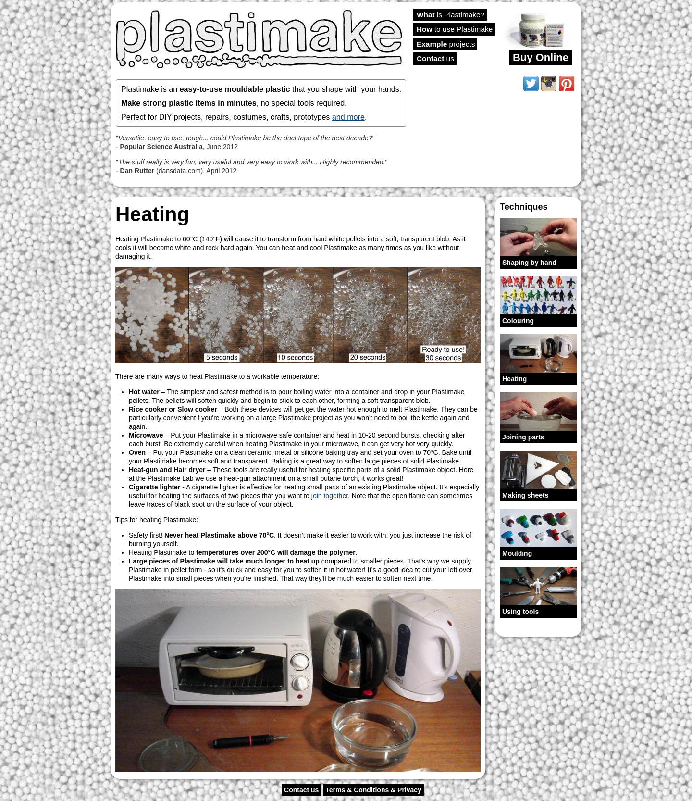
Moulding (517, 553)
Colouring (518, 321)
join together (329, 496)
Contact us (301, 790)
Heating (514, 379)
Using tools (520, 611)
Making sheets (525, 495)
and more (348, 117)
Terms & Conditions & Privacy (373, 790)
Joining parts (523, 437)
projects (446, 44)
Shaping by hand (529, 262)
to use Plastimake (455, 29)
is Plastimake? (450, 15)
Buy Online (540, 57)
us (435, 58)
